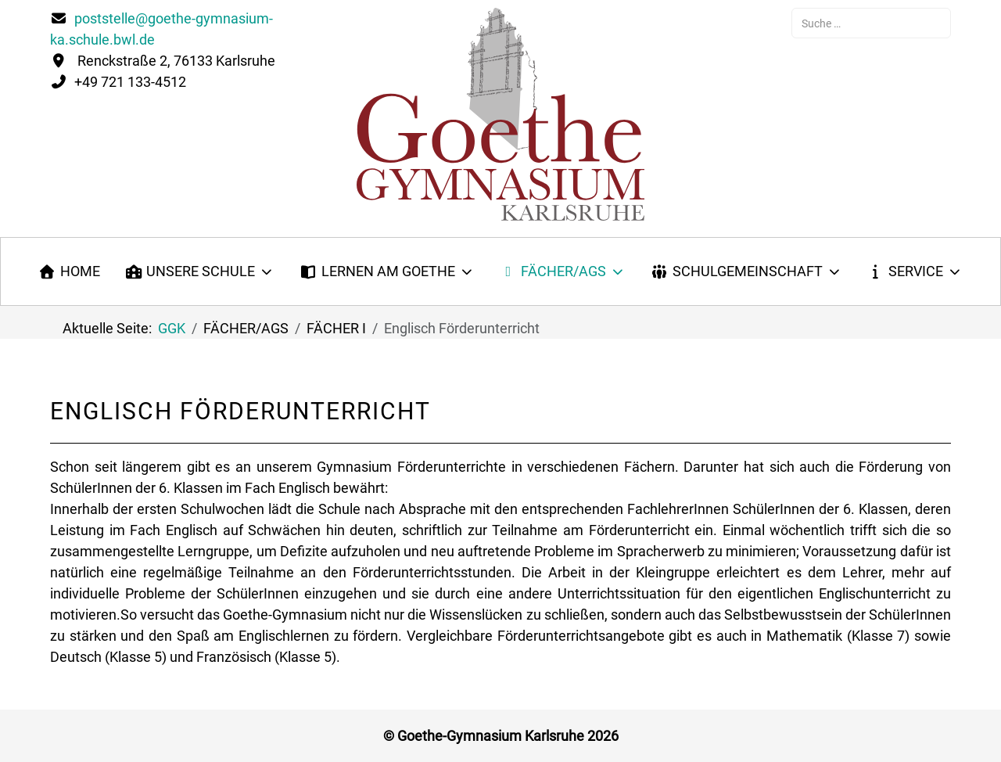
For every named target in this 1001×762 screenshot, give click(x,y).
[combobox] (871, 23)
